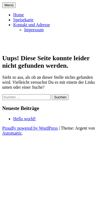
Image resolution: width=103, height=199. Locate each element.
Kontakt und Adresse (31, 24)
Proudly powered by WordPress (30, 128)
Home (18, 14)
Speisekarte (23, 19)
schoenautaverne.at (38, 43)
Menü (8, 5)
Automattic (12, 133)
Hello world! (24, 118)
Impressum (34, 29)
